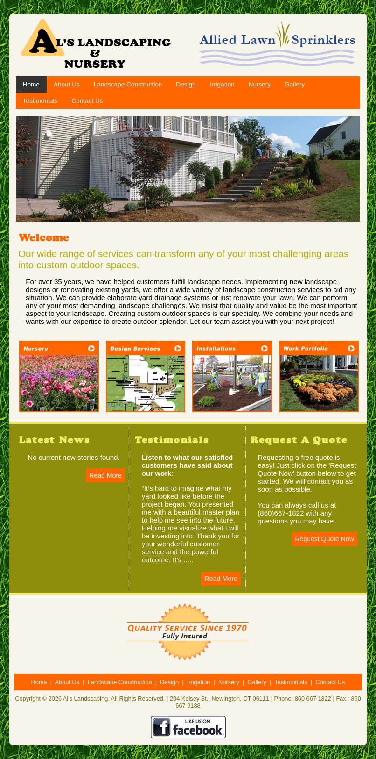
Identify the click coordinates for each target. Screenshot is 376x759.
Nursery (260, 84)
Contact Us (87, 100)
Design (185, 84)
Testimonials (40, 100)
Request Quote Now (324, 539)
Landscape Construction (128, 84)
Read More (105, 475)
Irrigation (222, 84)
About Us (67, 84)
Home (31, 84)
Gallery (295, 84)
